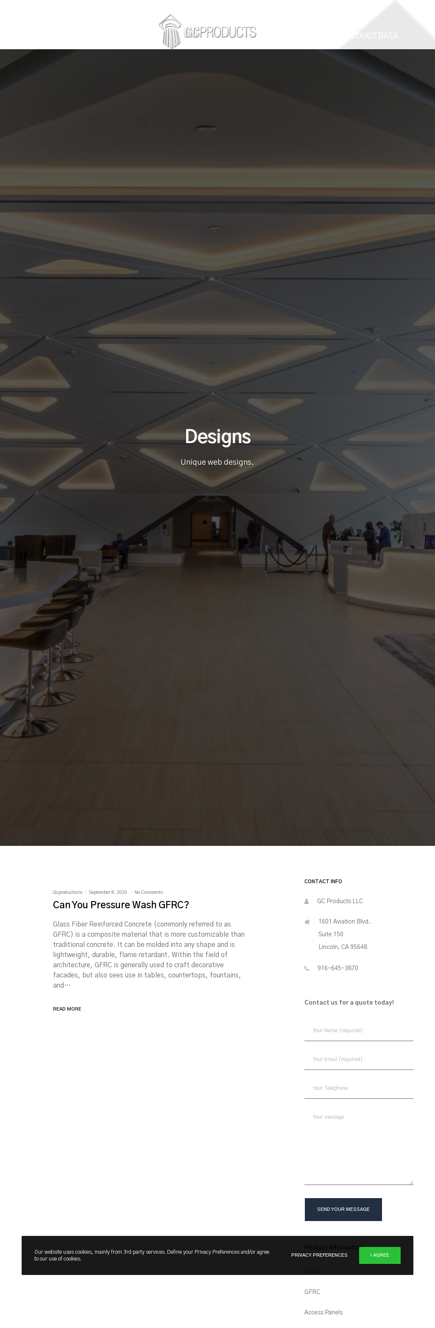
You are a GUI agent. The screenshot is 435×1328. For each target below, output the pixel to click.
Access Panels (323, 1313)
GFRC (312, 1292)
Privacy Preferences (319, 1255)
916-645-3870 (338, 968)
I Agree (380, 1255)
